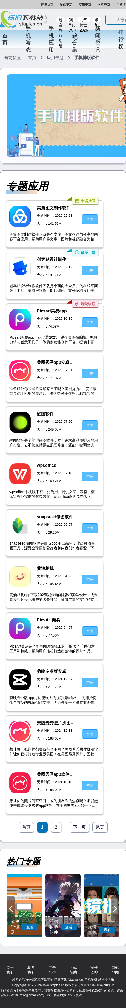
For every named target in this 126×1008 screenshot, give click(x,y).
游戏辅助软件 (53, 926)
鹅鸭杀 (71, 20)
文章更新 (104, 5)
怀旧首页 (47, 5)
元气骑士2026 (84, 20)
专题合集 (75, 39)
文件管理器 (15, 926)
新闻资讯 (98, 39)
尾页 (100, 827)
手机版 (121, 5)
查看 (30, 927)
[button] (11, 908)
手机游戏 (29, 39)
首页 (5, 39)
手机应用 (52, 39)
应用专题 (55, 57)
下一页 (79, 827)
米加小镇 (96, 20)
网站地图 (115, 969)
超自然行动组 (60, 20)
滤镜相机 (92, 929)
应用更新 (85, 5)
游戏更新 (66, 5)
